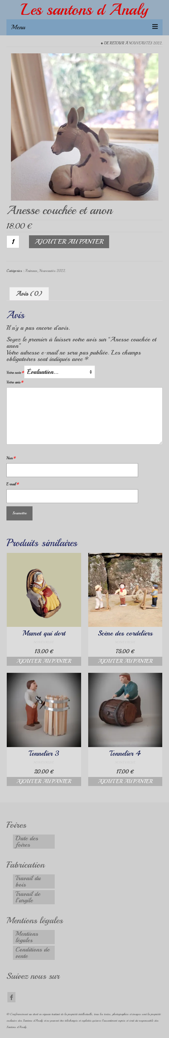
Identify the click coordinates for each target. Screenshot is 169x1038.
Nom (11, 458)
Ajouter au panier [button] (43, 661)
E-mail (12, 484)
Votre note (15, 373)
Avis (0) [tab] (29, 294)
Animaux (31, 271)
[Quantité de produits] (12, 241)
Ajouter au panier (69, 242)
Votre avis (14, 382)
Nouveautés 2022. (146, 43)
